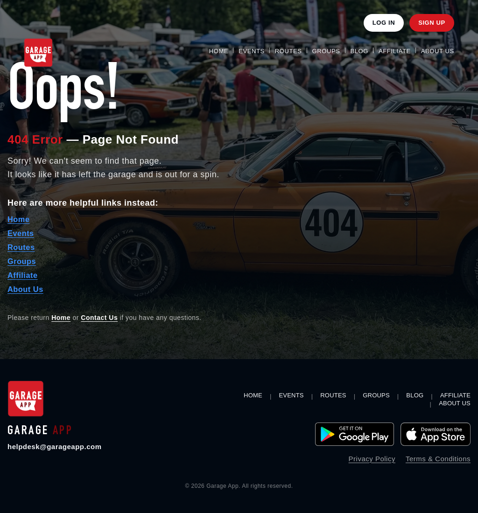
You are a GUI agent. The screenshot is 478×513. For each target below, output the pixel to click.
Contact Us (99, 317)
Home (218, 51)
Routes (288, 51)
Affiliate (395, 51)
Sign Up (431, 22)
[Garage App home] (25, 399)
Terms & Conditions (438, 459)
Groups (326, 51)
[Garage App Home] (38, 52)
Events (252, 51)
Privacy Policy (372, 459)
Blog (360, 51)
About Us (437, 51)
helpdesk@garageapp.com (54, 447)
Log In (384, 22)
